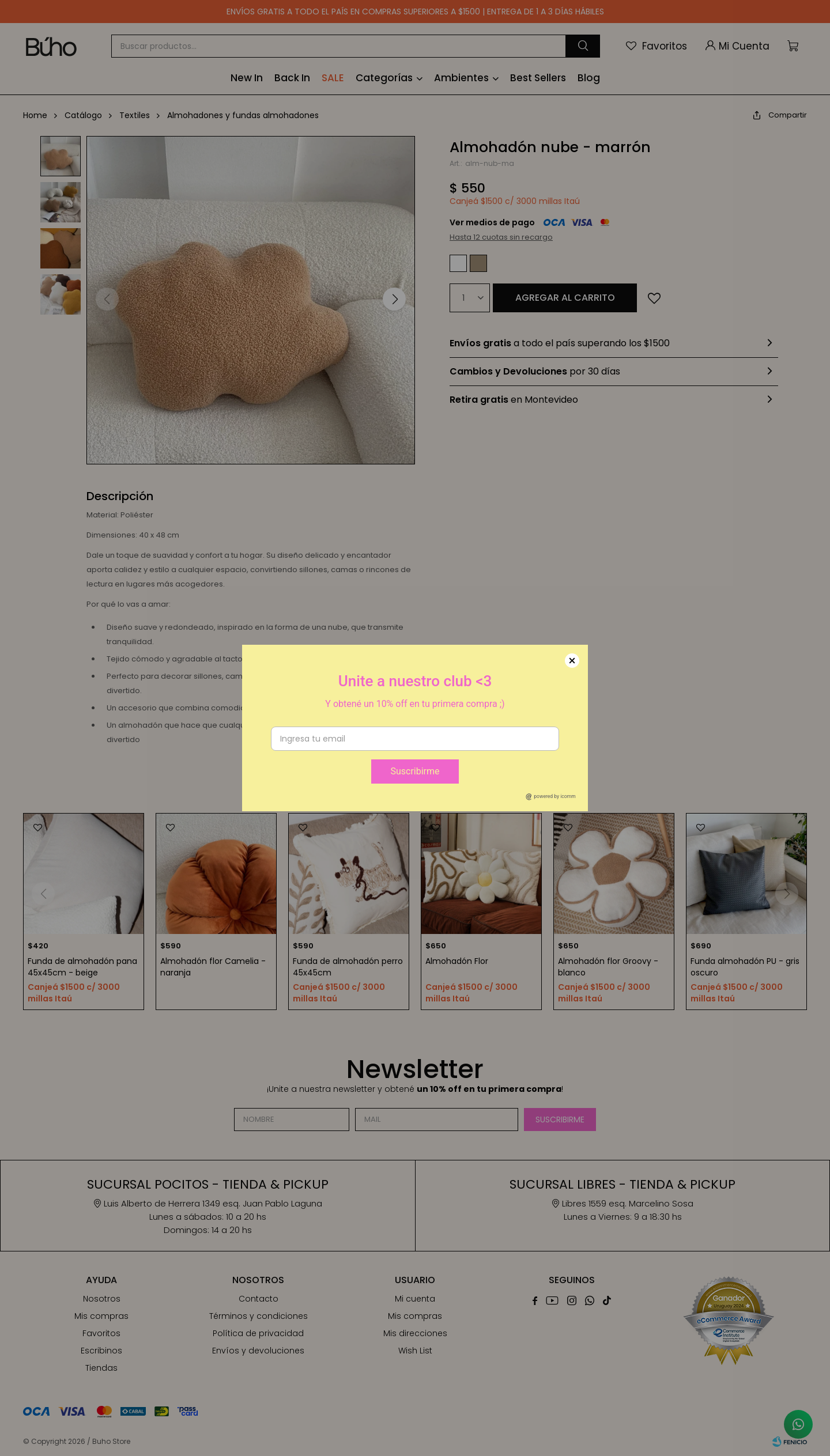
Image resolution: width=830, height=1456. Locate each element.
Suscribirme (414, 771)
